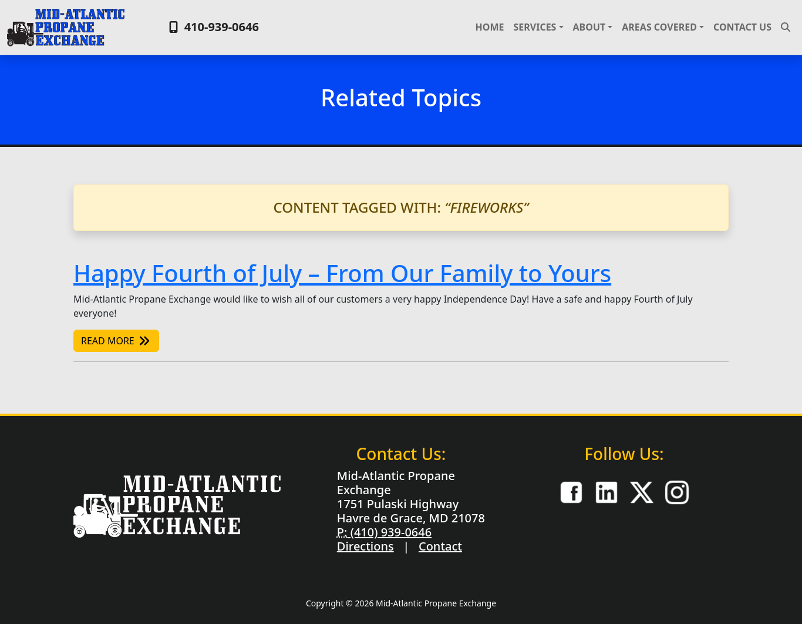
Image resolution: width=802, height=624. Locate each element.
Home (490, 27)
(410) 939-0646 (389, 532)
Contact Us (742, 27)
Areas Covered (659, 27)
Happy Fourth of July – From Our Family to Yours (342, 273)
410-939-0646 (212, 27)
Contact (440, 546)
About (589, 27)
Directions (365, 546)
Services (534, 27)
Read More (116, 340)
